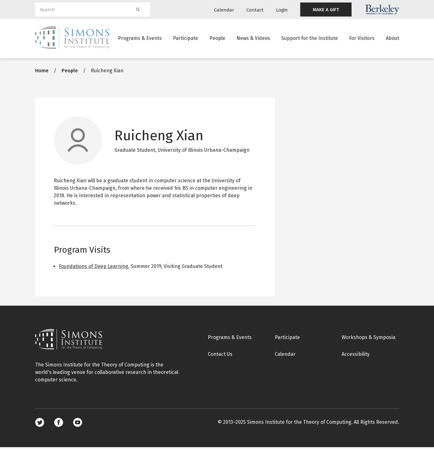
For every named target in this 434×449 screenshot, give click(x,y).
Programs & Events (140, 39)
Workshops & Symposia (368, 339)
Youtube (77, 424)
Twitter (39, 424)
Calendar (224, 10)
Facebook (58, 424)
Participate (185, 39)
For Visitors (362, 39)
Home (42, 72)
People (217, 39)
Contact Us (220, 356)
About (392, 39)
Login (282, 10)
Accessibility (356, 356)
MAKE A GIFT (326, 9)
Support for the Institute (309, 39)
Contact (255, 10)
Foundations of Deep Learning (93, 268)
